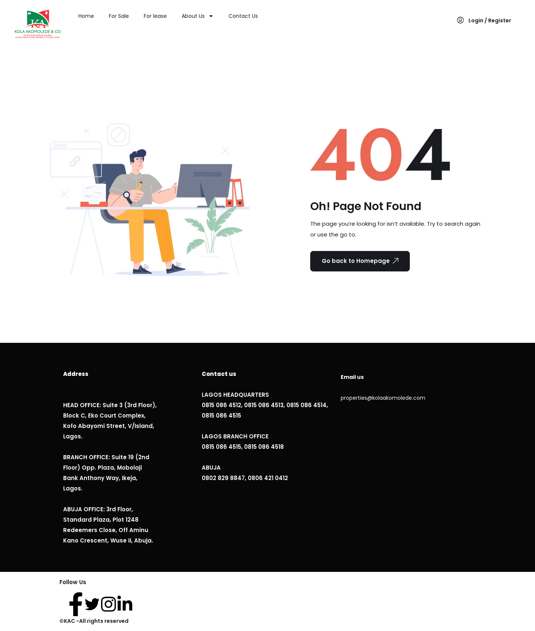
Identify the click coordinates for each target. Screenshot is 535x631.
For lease (155, 16)
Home (86, 16)
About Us (198, 16)
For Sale (119, 16)
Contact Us (243, 16)
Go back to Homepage (360, 261)
